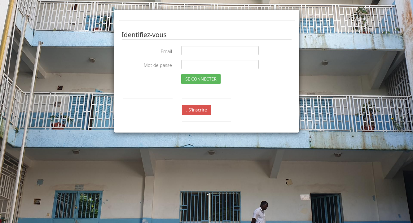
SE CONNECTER (201, 79)
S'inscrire (196, 110)
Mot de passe (158, 65)
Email (166, 51)
